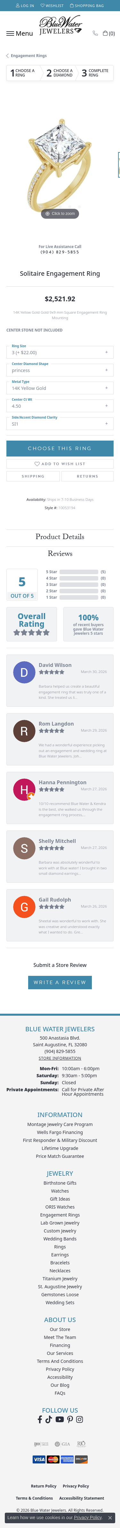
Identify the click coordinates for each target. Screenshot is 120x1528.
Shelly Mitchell (57, 840)
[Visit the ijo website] (41, 1444)
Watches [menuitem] (60, 1191)
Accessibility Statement (81, 1498)
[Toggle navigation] (18, 33)
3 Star (51, 584)
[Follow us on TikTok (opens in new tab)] (48, 1419)
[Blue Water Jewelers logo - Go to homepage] (60, 25)
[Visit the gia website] (62, 1444)
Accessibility (60, 1377)
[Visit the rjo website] (81, 1444)
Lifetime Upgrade (60, 1148)
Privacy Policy (60, 1369)
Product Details (60, 538)
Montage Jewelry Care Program (60, 1124)
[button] (25, 5)
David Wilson (55, 665)
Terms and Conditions (60, 1361)
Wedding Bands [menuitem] (60, 1239)
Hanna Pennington (62, 782)
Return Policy (44, 1486)
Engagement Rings (29, 55)
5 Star (51, 571)
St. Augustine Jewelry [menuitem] (60, 1286)
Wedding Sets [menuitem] (60, 1302)
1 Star (51, 597)
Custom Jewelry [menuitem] (60, 1231)
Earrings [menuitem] (60, 1255)
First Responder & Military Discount (60, 1140)
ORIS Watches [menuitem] (60, 1207)
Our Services (60, 1353)
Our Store (60, 1329)
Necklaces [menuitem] (60, 1271)
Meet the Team (60, 1337)
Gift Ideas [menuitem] (60, 1199)
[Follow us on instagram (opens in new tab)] (79, 1419)
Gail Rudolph (55, 899)
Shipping (33, 476)
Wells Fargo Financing (60, 1132)
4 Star (51, 578)
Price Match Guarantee (60, 1156)
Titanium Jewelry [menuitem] (60, 1279)
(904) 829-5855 (60, 252)
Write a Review (60, 982)
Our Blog (60, 1385)
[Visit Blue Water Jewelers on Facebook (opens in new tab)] (39, 1419)
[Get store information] (60, 1058)
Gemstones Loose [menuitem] (60, 1294)
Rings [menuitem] (60, 1247)
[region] (60, 167)
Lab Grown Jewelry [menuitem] (60, 1223)
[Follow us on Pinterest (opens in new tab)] (70, 1419)
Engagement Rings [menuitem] (60, 1215)
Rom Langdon (56, 723)
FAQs (60, 1393)
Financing (60, 1345)
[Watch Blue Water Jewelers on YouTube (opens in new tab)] (59, 1419)
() (103, 571)
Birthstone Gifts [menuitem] (60, 1183)
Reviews (60, 554)
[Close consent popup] (110, 1518)
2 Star (51, 591)
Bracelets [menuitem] (59, 1263)
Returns (88, 476)
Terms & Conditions (34, 1498)
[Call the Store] (60, 1051)
